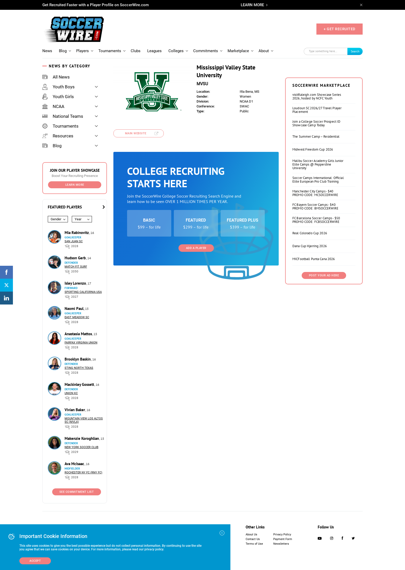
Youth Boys (58, 86)
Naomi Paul (74, 308)
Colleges (176, 51)
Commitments (205, 51)
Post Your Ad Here (324, 275)
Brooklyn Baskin (78, 359)
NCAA (53, 106)
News (47, 51)
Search (355, 51)
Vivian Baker (75, 409)
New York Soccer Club (81, 447)
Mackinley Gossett (80, 384)
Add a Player (196, 248)
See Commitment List (76, 492)
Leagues (154, 51)
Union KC (71, 393)
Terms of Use (254, 543)
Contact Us (253, 539)
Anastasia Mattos (79, 333)
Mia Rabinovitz (77, 232)
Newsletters (281, 543)
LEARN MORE (252, 5)
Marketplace (238, 51)
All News (56, 77)
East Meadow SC (77, 317)
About (264, 51)
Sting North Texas (79, 368)
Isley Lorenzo (76, 283)
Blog (63, 51)
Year (78, 219)
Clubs (136, 51)
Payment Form (282, 539)
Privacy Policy (282, 534)
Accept (35, 561)
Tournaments (109, 51)
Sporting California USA (83, 292)
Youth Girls (58, 96)
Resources (57, 135)
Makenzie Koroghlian (82, 438)
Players (82, 51)
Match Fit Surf (76, 266)
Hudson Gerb (76, 257)
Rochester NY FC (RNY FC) (83, 472)
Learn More (74, 184)
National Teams (62, 116)
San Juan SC (74, 241)
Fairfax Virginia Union (81, 342)
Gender (56, 219)
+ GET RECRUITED (339, 29)
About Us (251, 534)
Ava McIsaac (75, 463)
